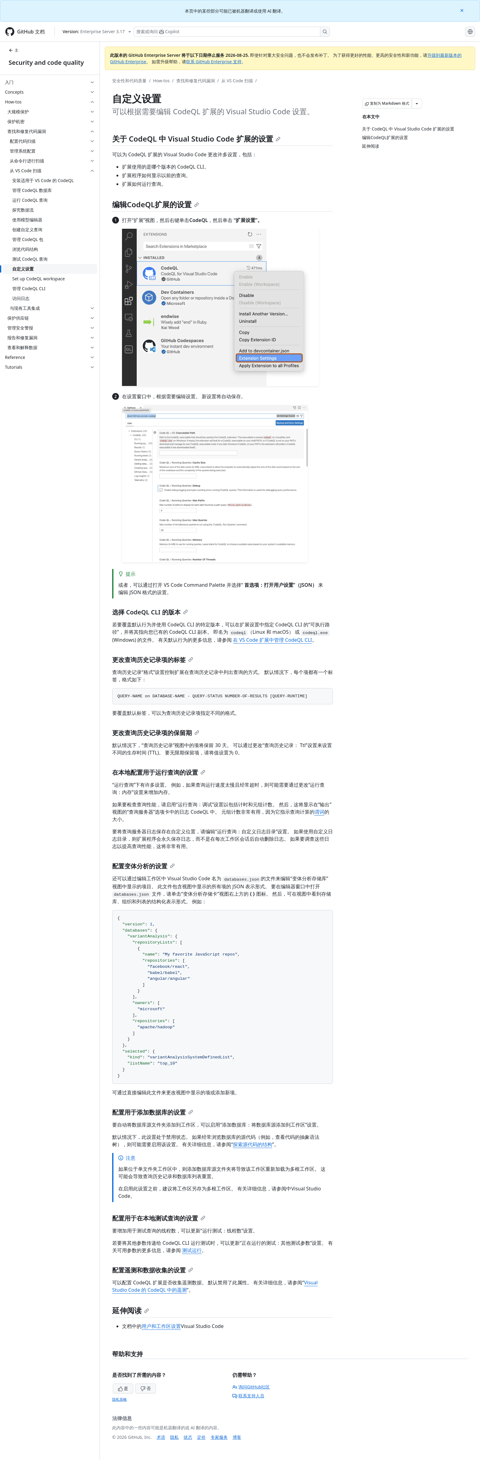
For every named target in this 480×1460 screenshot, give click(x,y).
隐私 (174, 1437)
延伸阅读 (130, 1310)
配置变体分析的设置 (143, 866)
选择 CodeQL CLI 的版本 (150, 612)
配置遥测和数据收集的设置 (152, 1270)
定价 (201, 1437)
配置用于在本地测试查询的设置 (158, 1218)
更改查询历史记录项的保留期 (155, 733)
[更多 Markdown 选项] (417, 103)
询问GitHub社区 (251, 1387)
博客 (237, 1437)
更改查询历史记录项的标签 (152, 660)
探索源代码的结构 (252, 1144)
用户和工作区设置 (161, 1326)
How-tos (161, 81)
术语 (161, 1437)
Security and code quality (46, 62)
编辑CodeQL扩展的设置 (155, 204)
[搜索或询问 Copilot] (232, 32)
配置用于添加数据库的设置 (152, 1112)
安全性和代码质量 (129, 81)
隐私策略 (119, 1399)
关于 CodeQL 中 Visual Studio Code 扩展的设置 (196, 139)
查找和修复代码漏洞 (195, 81)
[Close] (462, 10)
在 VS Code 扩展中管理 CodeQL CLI (272, 640)
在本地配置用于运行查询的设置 (158, 772)
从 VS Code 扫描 (237, 81)
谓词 (319, 811)
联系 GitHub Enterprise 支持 (214, 61)
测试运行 (192, 1250)
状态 (188, 1437)
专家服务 (219, 1437)
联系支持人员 (248, 1396)
